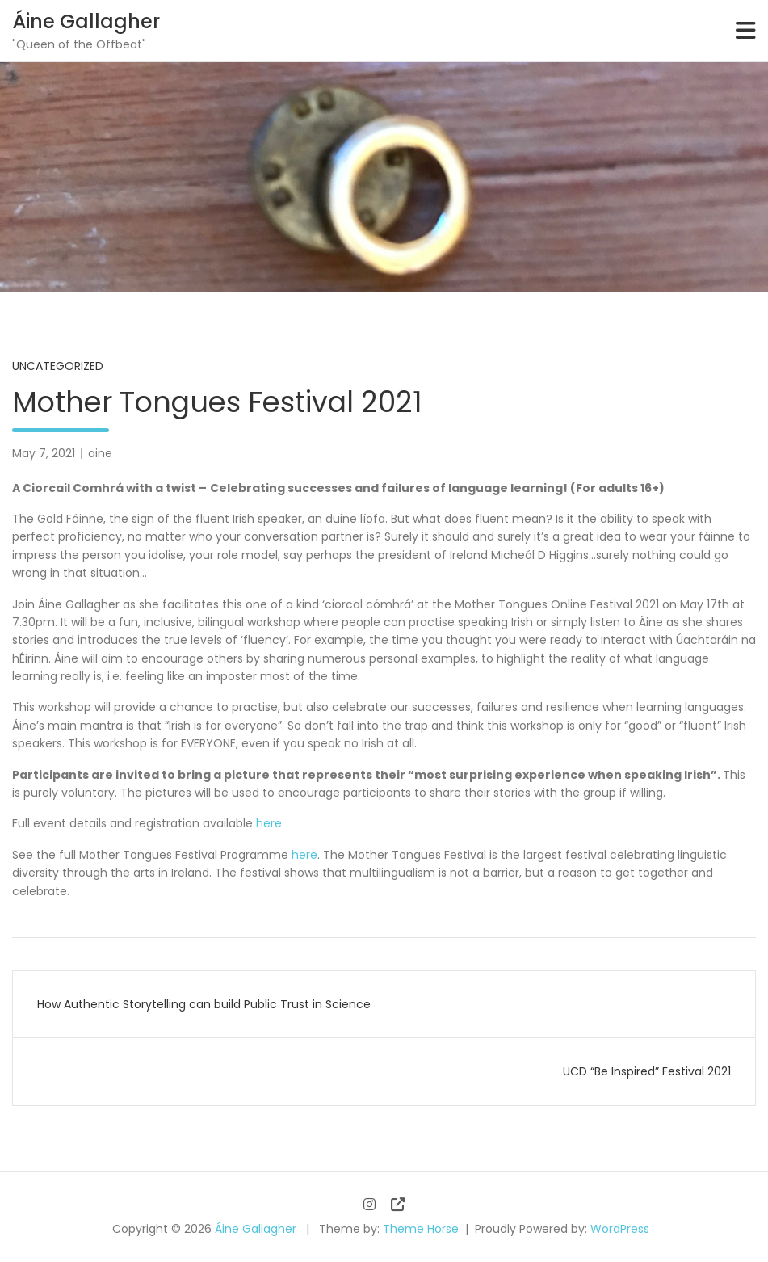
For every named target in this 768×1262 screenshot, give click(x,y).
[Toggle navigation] (746, 31)
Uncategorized (57, 366)
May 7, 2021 (43, 453)
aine (100, 453)
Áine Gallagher (86, 21)
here (269, 823)
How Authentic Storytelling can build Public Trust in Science (204, 1004)
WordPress (619, 1229)
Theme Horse (421, 1229)
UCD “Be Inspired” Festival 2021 (647, 1071)
